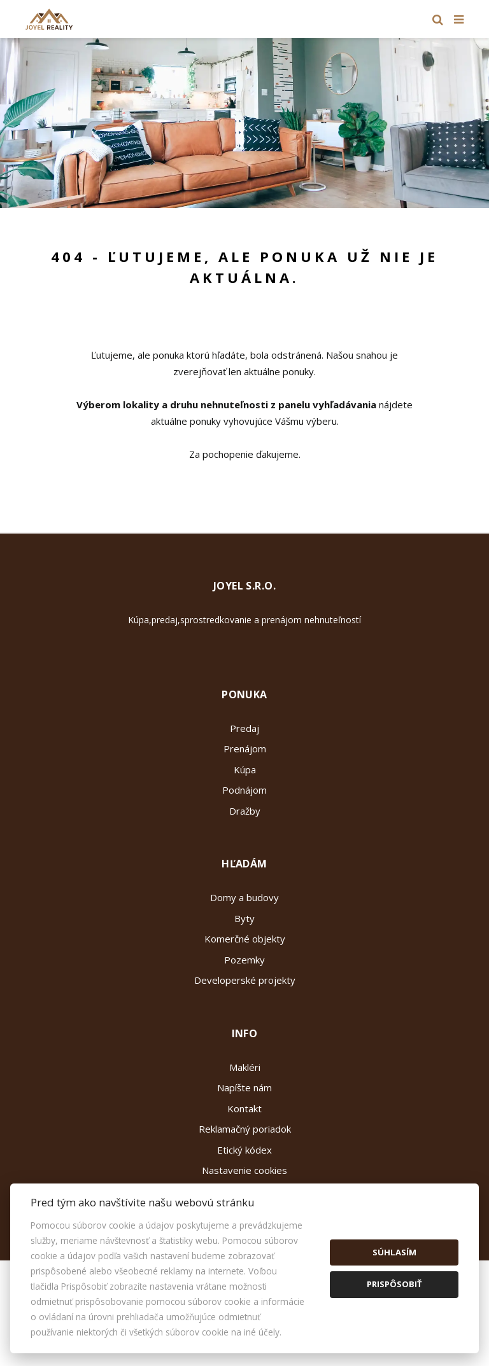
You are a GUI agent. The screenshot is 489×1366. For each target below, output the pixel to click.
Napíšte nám (244, 1087)
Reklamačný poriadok (245, 1128)
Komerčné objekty (244, 938)
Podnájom (244, 789)
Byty (244, 918)
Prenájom (244, 748)
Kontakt (244, 1108)
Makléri (244, 1067)
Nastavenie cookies (244, 1170)
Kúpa (245, 769)
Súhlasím (394, 1252)
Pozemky (244, 959)
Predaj (244, 728)
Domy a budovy (244, 897)
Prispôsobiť (394, 1284)
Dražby (244, 810)
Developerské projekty (244, 980)
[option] (244, 123)
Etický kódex (244, 1149)
